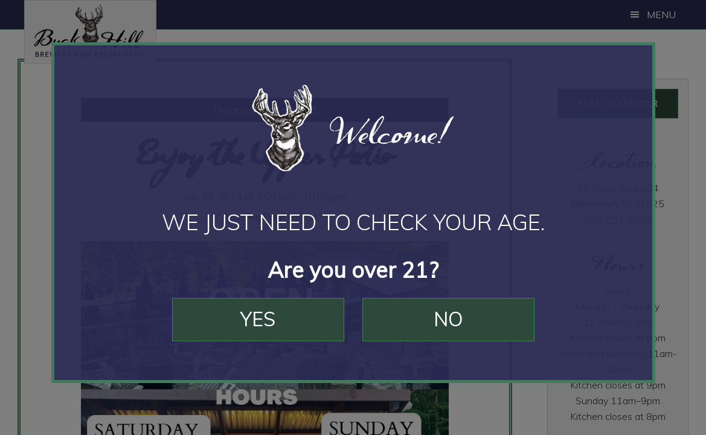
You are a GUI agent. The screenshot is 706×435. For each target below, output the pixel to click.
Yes (257, 319)
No (448, 319)
